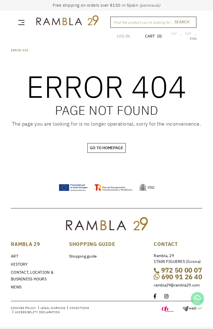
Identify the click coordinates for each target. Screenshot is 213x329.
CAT (174, 33)
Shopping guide (83, 256)
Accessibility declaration (37, 312)
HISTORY (19, 264)
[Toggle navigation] (20, 22)
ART (14, 256)
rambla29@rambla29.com (177, 285)
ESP (188, 33)
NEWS (16, 287)
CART (153, 36)
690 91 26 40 (178, 276)
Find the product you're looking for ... (144, 22)
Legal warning (52, 308)
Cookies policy (23, 308)
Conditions (79, 308)
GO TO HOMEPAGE (106, 147)
